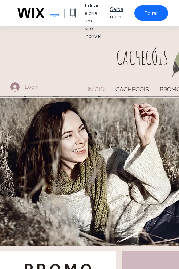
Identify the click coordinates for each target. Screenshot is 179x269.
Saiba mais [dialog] (116, 13)
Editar (151, 13)
